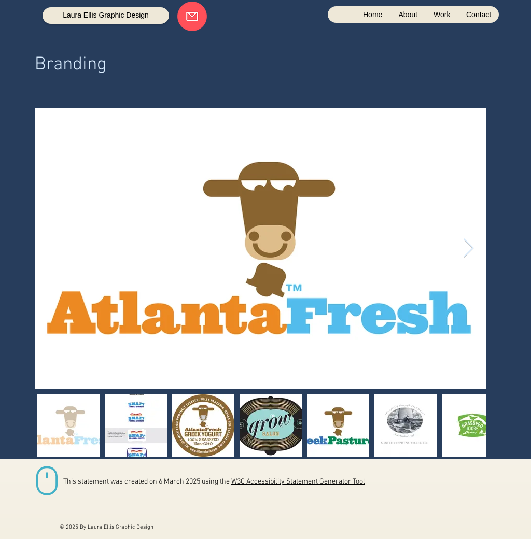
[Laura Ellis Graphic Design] (106, 15)
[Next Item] (468, 248)
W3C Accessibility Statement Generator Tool (298, 481)
